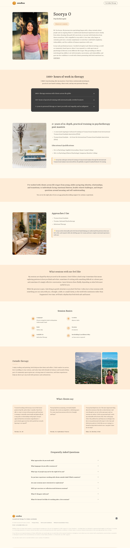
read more (56, 58)
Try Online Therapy (110, 3)
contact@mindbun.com (21, 525)
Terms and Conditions (46, 522)
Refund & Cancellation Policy (61, 522)
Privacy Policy (35, 522)
